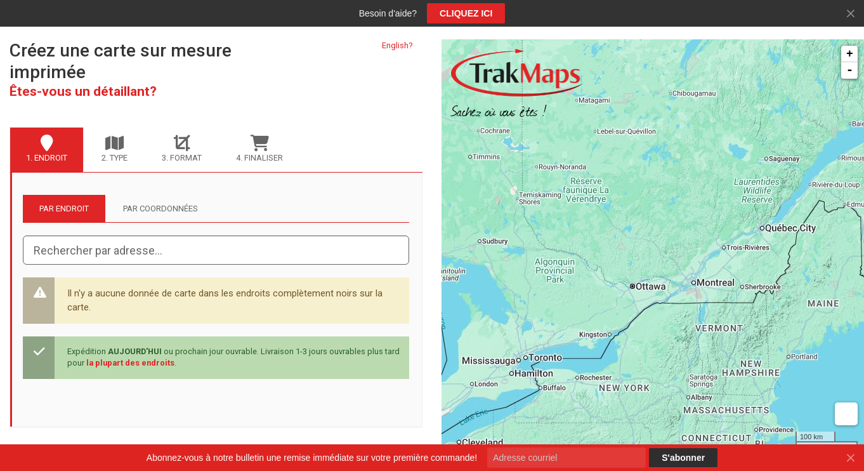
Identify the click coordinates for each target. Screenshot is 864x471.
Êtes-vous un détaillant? (83, 91)
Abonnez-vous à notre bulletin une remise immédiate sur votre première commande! (312, 458)
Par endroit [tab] (64, 208)
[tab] (47, 150)
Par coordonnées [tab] (160, 208)
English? (397, 45)
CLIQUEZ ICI (466, 13)
